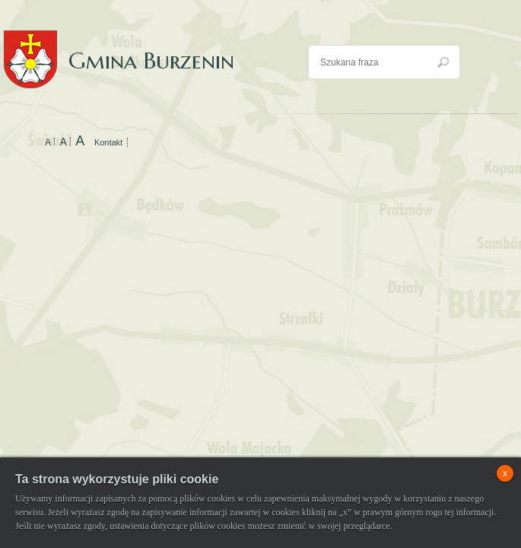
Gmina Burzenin (119, 45)
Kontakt (108, 142)
